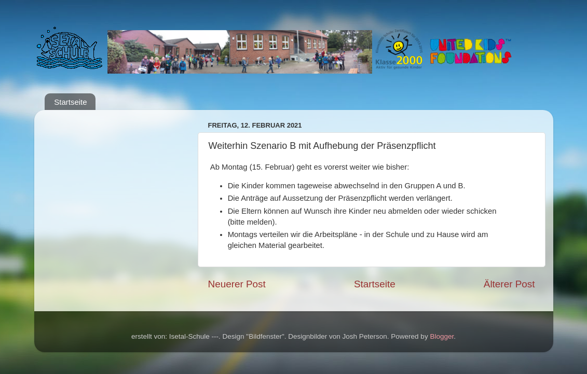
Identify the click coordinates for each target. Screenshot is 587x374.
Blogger (442, 336)
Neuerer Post (237, 284)
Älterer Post (509, 284)
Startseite (70, 102)
